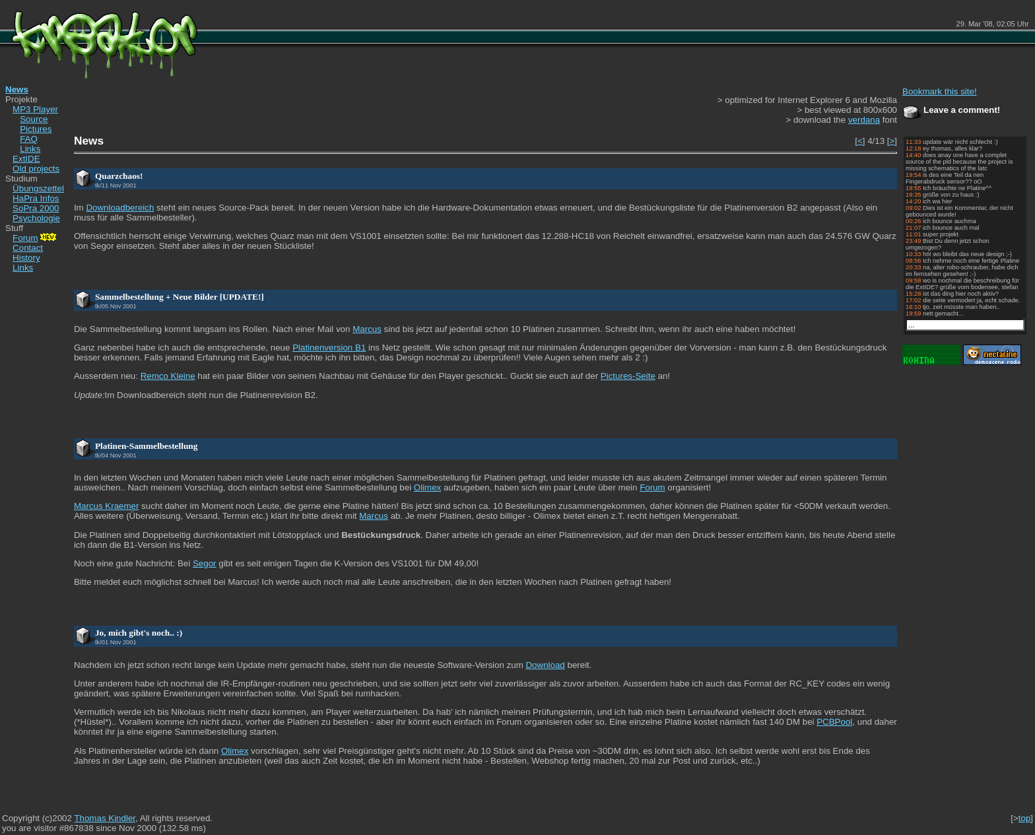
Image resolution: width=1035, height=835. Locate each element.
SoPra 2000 (36, 208)
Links (30, 149)
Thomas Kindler (104, 818)
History (26, 258)
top (1024, 818)
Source (34, 119)
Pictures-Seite (628, 376)
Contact (28, 248)
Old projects (36, 169)
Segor (205, 563)
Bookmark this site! (939, 91)
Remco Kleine (168, 376)
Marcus (367, 329)
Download (544, 665)
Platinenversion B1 (329, 347)
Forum (36, 238)
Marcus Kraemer (106, 506)
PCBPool (834, 722)
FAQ (29, 139)
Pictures (35, 129)
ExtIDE (26, 159)
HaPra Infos (36, 198)
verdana (864, 120)
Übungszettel (38, 188)
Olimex (427, 487)
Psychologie (36, 218)
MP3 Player (35, 109)
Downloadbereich (120, 208)
